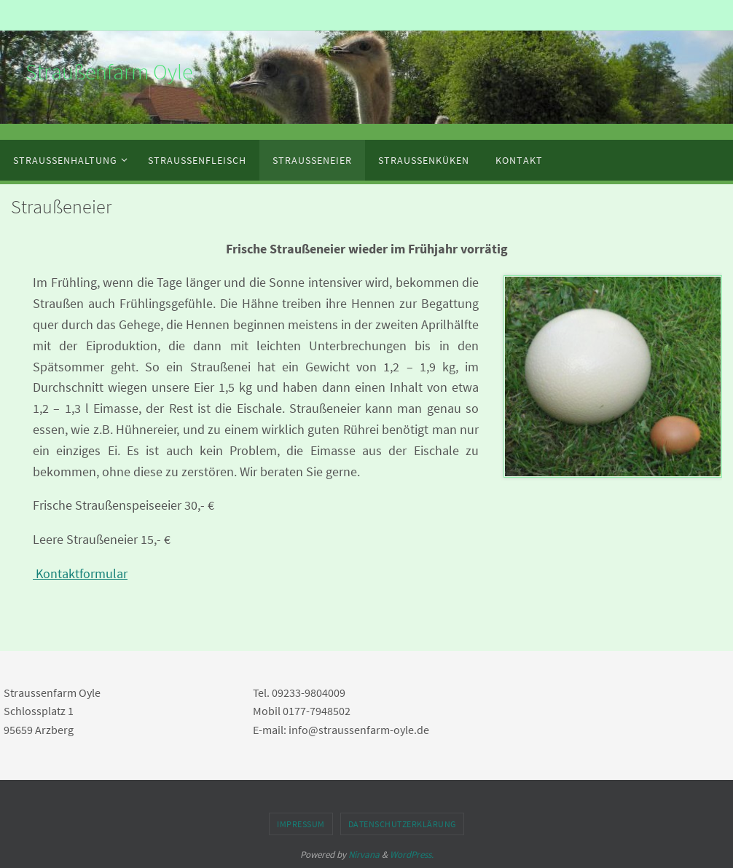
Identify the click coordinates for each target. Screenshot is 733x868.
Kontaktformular (80, 573)
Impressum (301, 823)
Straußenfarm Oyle (109, 71)
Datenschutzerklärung (402, 823)
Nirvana (364, 854)
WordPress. (412, 854)
